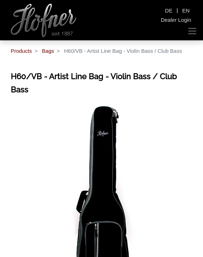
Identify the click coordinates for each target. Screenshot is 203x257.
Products (21, 51)
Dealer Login (176, 20)
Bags (48, 51)
